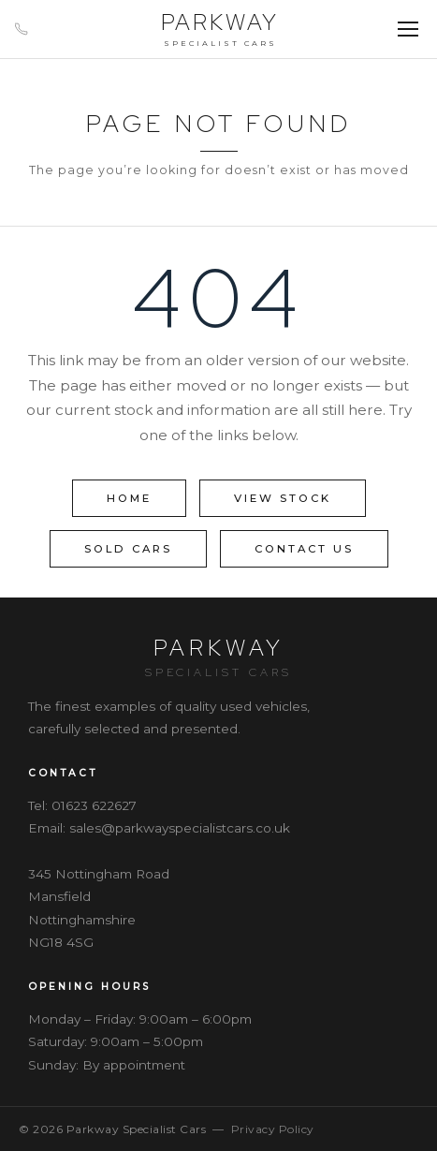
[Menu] (408, 29)
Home (129, 498)
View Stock (282, 498)
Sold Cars (128, 548)
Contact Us (304, 548)
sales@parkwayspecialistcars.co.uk (179, 827)
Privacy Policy (272, 1129)
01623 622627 (94, 805)
